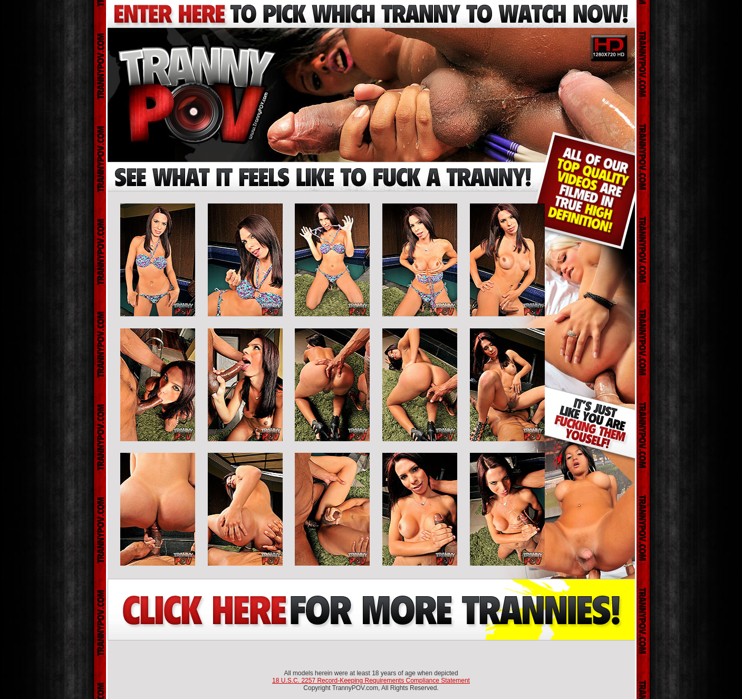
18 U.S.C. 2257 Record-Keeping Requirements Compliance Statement (371, 680)
